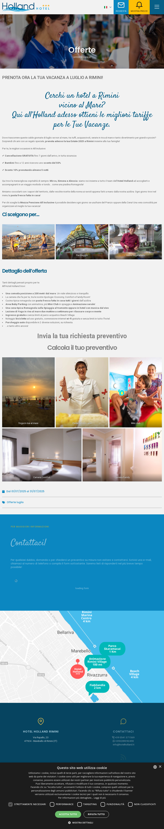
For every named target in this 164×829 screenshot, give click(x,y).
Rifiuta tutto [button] (96, 814)
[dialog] (82, 796)
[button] (82, 822)
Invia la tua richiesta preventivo (82, 336)
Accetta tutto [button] (68, 814)
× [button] (160, 766)
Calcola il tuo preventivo (82, 347)
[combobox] (155, 767)
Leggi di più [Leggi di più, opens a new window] (100, 797)
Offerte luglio (15, 502)
